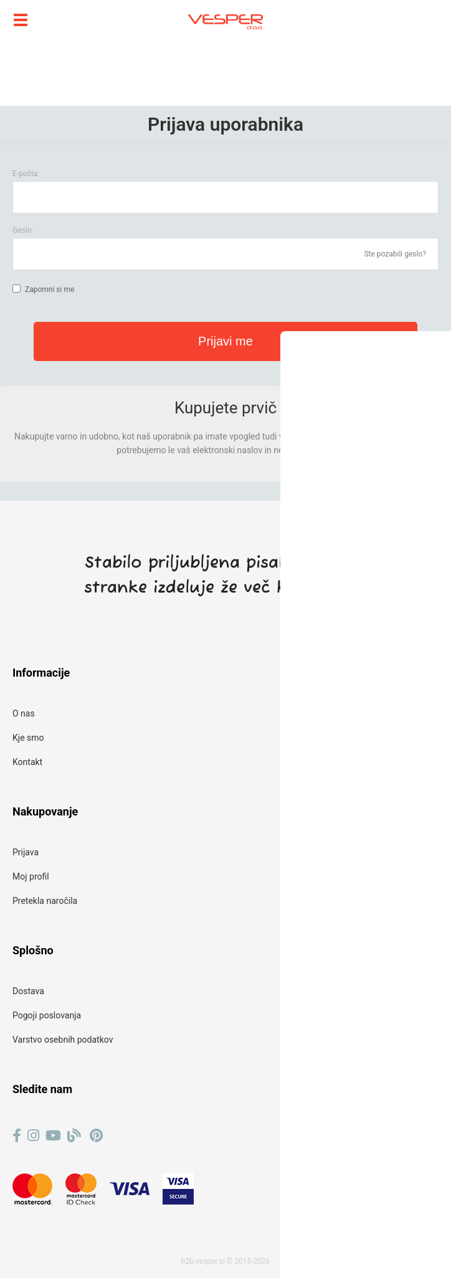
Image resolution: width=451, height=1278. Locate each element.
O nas (23, 713)
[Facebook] (16, 1136)
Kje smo (28, 738)
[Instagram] (33, 1136)
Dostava (28, 991)
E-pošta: (25, 173)
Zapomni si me (49, 289)
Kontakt (27, 762)
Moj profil (30, 876)
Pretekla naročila (44, 901)
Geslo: (22, 230)
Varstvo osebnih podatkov (62, 1040)
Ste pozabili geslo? (395, 254)
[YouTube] (53, 1136)
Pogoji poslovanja (46, 1015)
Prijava (25, 852)
